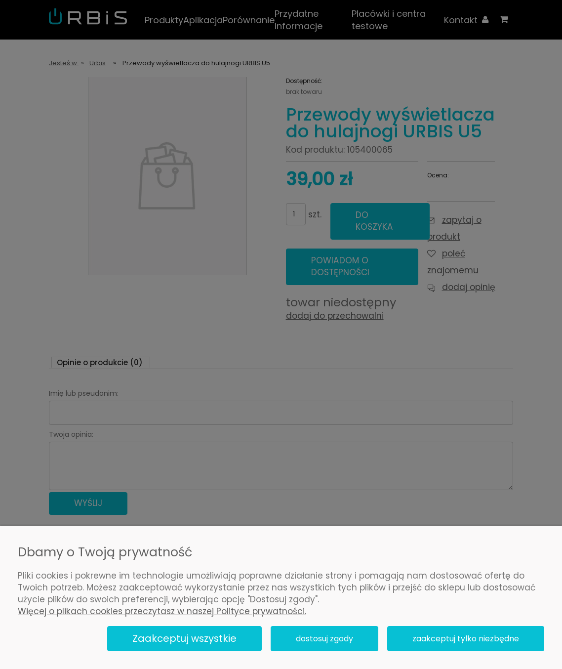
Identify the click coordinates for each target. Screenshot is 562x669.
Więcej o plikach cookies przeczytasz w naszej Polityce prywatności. (162, 611)
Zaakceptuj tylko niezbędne (465, 638)
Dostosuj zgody (324, 638)
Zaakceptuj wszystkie (184, 638)
